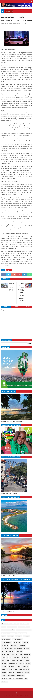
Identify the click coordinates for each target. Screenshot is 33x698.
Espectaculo (17, 642)
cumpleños (11, 630)
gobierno (26, 648)
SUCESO (27, 672)
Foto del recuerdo (7, 648)
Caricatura (15, 624)
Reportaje (26, 666)
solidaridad (19, 672)
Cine (15, 627)
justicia (14, 654)
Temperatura (20, 675)
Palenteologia (13, 663)
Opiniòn (4, 663)
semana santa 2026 (24, 669)
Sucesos (4, 675)
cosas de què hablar (24, 627)
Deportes (4, 633)
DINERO (4, 636)
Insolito (19, 651)
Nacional (8, 270)
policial (28, 663)
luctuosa (27, 654)
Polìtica (11, 666)
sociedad (11, 672)
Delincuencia (27, 630)
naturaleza (24, 657)
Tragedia (4, 678)
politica (4, 666)
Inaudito (11, 651)
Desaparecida (12, 633)
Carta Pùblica (24, 624)
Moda (3, 657)
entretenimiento (7, 642)
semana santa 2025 (12, 669)
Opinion (26, 660)
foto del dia (21, 645)
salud (3, 669)
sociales (4, 672)
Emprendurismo (6, 639)
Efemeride (26, 636)
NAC (11, 657)
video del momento (21, 678)
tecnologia (11, 675)
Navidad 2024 (5, 660)
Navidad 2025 (14, 660)
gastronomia (18, 648)
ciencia (9, 627)
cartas (3, 627)
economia (10, 636)
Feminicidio (5, 645)
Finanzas (13, 645)
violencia (4, 681)
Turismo (11, 678)
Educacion (18, 636)
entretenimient (17, 639)
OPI (21, 660)
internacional (6, 654)
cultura (4, 630)
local (20, 654)
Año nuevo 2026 (6, 624)
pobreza (21, 663)
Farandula (25, 642)
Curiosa (18, 630)
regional (18, 666)
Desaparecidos (22, 633)
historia (4, 651)
